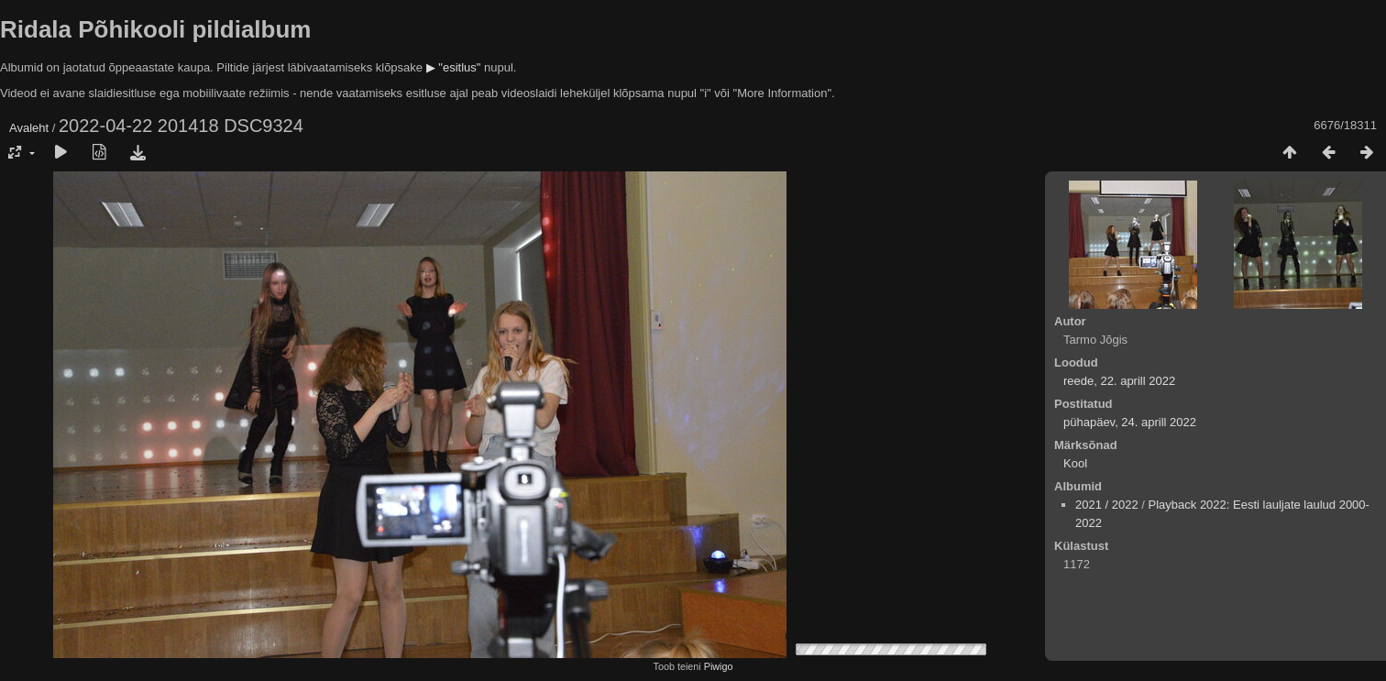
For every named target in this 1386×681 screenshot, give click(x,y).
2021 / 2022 (1106, 504)
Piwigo (718, 666)
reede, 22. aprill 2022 (1119, 381)
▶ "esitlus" (453, 67)
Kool (1075, 463)
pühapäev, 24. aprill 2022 (1129, 422)
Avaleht (29, 128)
